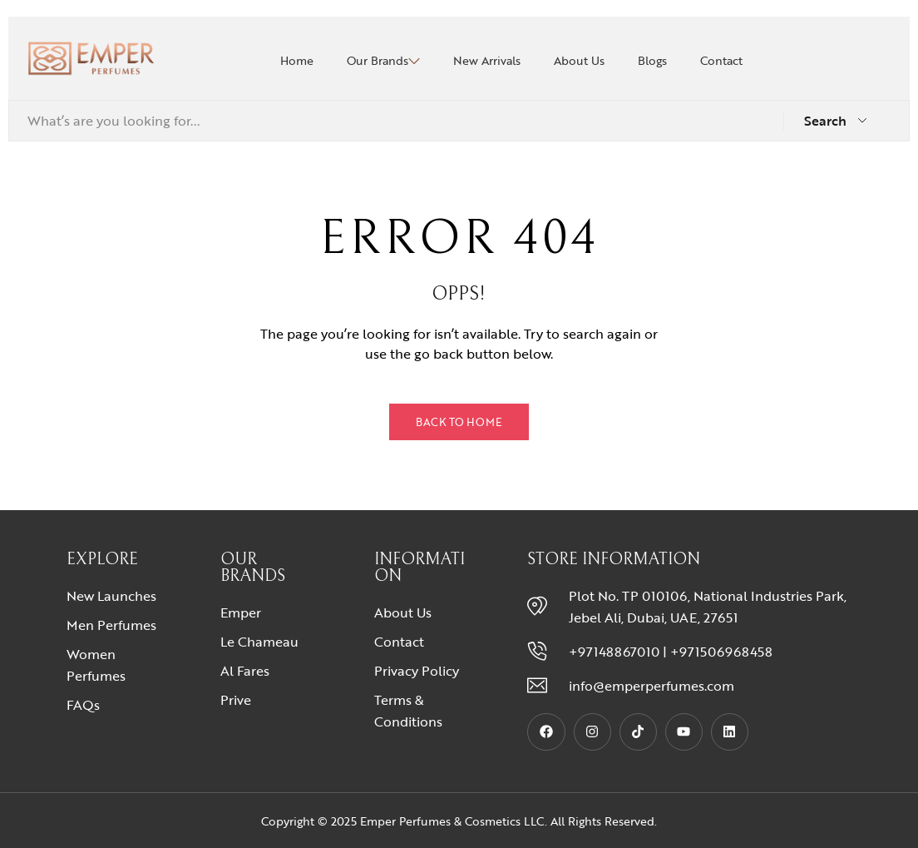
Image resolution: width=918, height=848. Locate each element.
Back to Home (459, 422)
